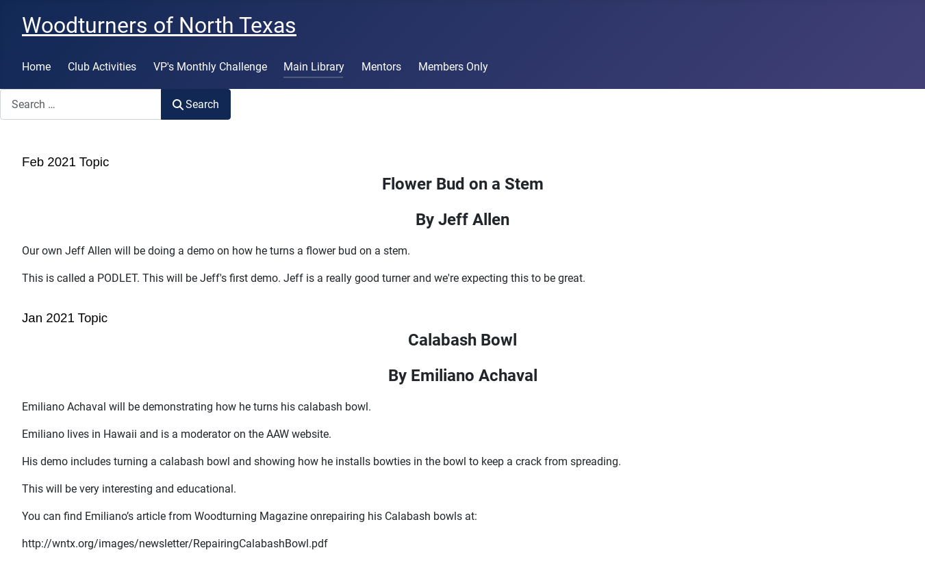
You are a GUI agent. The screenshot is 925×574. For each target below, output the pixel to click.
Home (36, 66)
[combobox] (81, 104)
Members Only (453, 66)
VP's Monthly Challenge (210, 66)
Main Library (313, 66)
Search (196, 104)
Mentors (381, 66)
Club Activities (102, 66)
